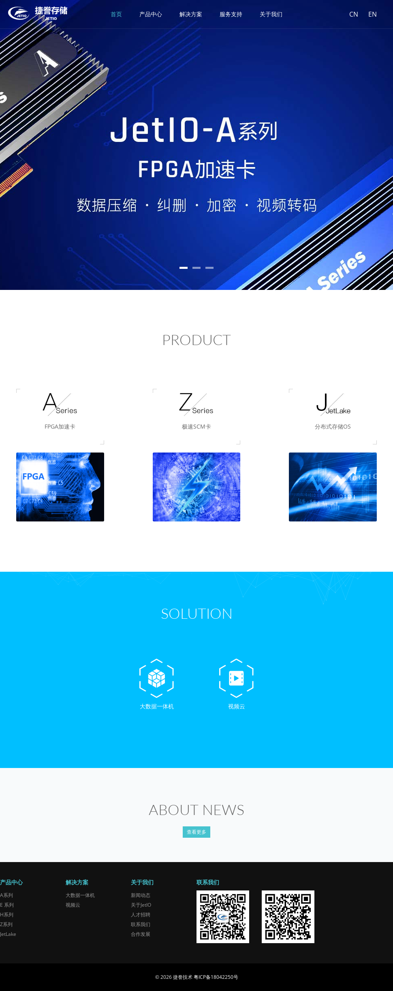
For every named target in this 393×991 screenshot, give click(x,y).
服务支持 (231, 14)
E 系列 (7, 904)
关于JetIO (141, 904)
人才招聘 (140, 914)
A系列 (6, 895)
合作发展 (140, 934)
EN (372, 14)
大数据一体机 (80, 895)
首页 (116, 14)
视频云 (73, 904)
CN (353, 14)
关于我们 (271, 14)
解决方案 (190, 14)
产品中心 (150, 14)
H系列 (6, 914)
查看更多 (196, 831)
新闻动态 (140, 895)
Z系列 (6, 924)
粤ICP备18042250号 (216, 977)
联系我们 (140, 924)
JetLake (8, 934)
